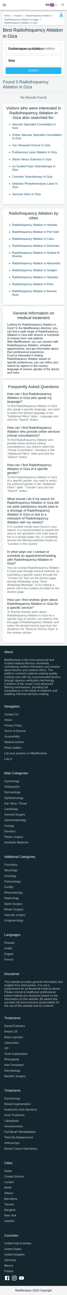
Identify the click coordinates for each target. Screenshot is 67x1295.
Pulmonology (12, 881)
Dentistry (10, 831)
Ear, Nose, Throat (15, 803)
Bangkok (9, 1209)
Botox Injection (13, 1037)
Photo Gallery (13, 747)
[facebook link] (7, 1278)
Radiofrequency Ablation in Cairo (33, 238)
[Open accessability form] (61, 15)
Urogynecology (13, 920)
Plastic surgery (13, 836)
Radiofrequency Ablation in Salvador (35, 277)
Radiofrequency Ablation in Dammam (35, 245)
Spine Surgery (13, 903)
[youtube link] (22, 1278)
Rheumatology (13, 892)
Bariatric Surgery (15, 1076)
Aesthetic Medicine (16, 842)
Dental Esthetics (14, 1026)
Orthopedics (12, 786)
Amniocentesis (13, 1126)
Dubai (8, 1170)
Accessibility (12, 736)
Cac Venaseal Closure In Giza (31, 145)
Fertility (9, 887)
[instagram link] (15, 1278)
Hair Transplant (14, 1064)
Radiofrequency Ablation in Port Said (35, 231)
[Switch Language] (51, 5)
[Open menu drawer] (4, 5)
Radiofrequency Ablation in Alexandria (36, 263)
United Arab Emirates (17, 1243)
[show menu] (62, 5)
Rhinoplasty (11, 1059)
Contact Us (11, 714)
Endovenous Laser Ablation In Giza (34, 152)
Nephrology (11, 898)
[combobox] (33, 49)
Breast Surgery (13, 909)
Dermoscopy (12, 1098)
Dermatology (12, 792)
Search (18, 15)
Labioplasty (11, 1120)
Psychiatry (11, 864)
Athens (8, 1193)
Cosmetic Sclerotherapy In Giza (32, 176)
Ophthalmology (14, 797)
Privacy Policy (13, 725)
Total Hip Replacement (18, 1137)
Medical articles (14, 742)
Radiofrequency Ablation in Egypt (21, 19)
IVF (6, 1048)
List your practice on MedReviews (25, 753)
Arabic (8, 948)
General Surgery (14, 814)
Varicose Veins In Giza (26, 194)
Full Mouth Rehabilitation (20, 1131)
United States (12, 1249)
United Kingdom (14, 1254)
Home (7, 15)
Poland (8, 1271)
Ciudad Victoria (14, 1176)
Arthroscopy (11, 1142)
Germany (10, 1260)
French (8, 959)
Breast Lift (10, 1031)
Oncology (10, 876)
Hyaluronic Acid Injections (20, 1109)
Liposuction (11, 1042)
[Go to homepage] (30, 5)
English (9, 954)
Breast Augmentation (17, 1104)
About (8, 719)
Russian (9, 942)
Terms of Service (15, 730)
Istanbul (9, 1220)
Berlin (8, 1187)
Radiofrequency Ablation (38, 15)
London (9, 1182)
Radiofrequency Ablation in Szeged (34, 270)
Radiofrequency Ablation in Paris (32, 284)
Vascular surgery (15, 914)
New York (10, 1215)
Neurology (10, 870)
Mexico (8, 1265)
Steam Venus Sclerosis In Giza (31, 159)
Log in (8, 758)
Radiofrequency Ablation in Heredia (34, 224)
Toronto (9, 1204)
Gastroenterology (15, 820)
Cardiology (11, 809)
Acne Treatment (14, 1115)
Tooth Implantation (16, 1053)
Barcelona (10, 1198)
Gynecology (11, 781)
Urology (9, 825)
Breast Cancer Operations (20, 1148)
